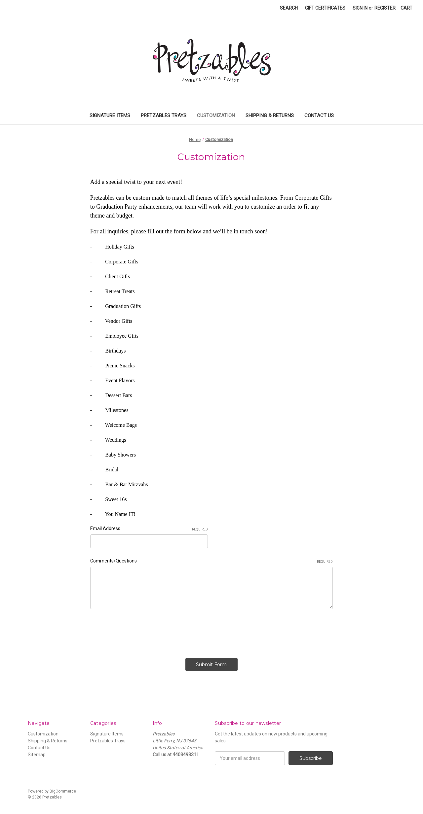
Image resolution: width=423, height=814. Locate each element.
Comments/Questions (211, 561)
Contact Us (319, 116)
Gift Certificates (325, 8)
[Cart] (406, 8)
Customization (216, 116)
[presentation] (140, 631)
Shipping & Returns (270, 116)
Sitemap (37, 754)
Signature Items (110, 116)
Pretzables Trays (163, 116)
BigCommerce (63, 791)
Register (385, 8)
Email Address (149, 529)
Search (289, 8)
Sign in (360, 8)
